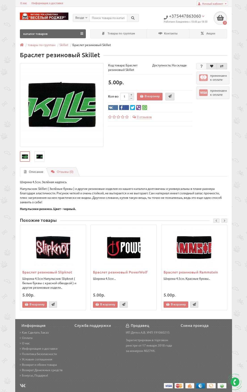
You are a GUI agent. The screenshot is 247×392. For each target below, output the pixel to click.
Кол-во (113, 96)
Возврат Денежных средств (41, 370)
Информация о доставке (47, 3)
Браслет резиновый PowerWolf (120, 272)
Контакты (167, 33)
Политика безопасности (38, 354)
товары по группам (41, 45)
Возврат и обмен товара (38, 365)
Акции (208, 33)
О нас (23, 3)
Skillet (63, 45)
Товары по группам (118, 33)
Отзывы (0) (62, 172)
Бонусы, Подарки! (34, 375)
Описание (33, 172)
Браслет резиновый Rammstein (191, 272)
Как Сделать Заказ (34, 332)
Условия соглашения (36, 359)
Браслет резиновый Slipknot (47, 272)
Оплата (26, 338)
